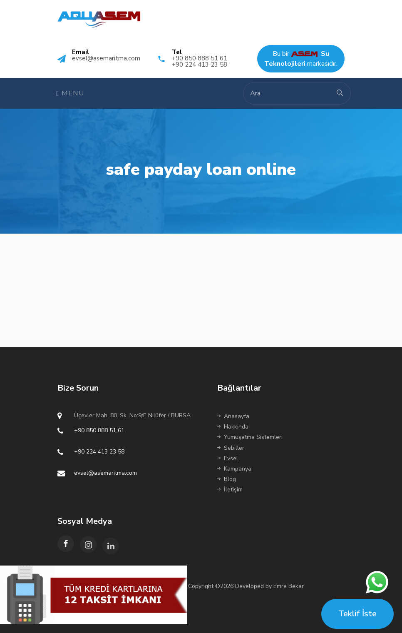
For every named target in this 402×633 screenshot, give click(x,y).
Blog (226, 479)
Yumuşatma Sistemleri (250, 437)
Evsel (227, 458)
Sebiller (230, 448)
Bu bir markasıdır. (300, 58)
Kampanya (234, 469)
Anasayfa (233, 416)
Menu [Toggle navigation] (70, 93)
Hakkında (232, 427)
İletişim (230, 489)
